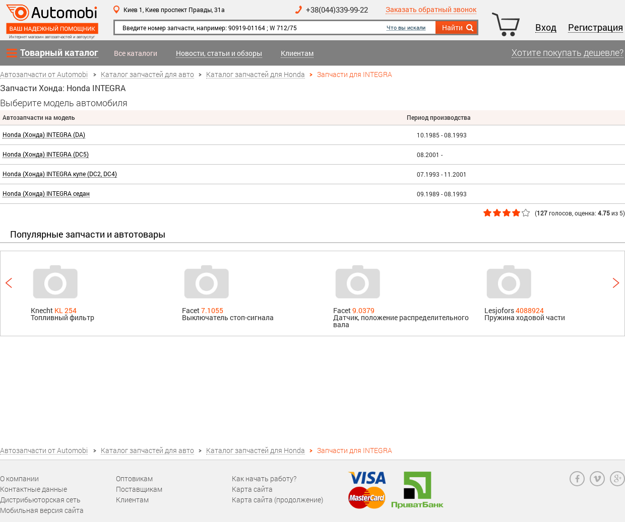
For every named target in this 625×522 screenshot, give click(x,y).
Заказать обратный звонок (431, 10)
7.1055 (212, 310)
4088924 (530, 310)
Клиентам (297, 53)
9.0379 (363, 310)
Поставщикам (139, 489)
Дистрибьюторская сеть (40, 499)
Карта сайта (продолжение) (277, 499)
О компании (19, 478)
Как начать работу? (264, 478)
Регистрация (595, 28)
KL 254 (65, 310)
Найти (458, 28)
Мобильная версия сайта (42, 510)
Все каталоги (135, 53)
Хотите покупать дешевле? (567, 53)
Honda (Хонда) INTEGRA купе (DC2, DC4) (60, 174)
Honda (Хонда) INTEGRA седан (46, 193)
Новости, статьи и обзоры (219, 53)
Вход (545, 28)
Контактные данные (33, 489)
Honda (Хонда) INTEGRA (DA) (44, 134)
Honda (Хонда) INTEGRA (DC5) (46, 154)
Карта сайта (252, 489)
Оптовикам (134, 478)
